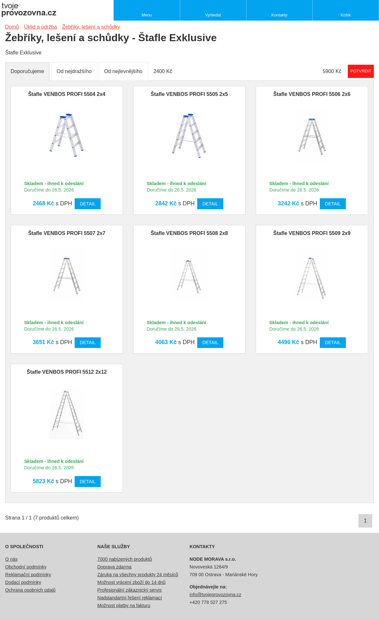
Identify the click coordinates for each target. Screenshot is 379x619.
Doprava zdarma (114, 566)
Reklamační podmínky (28, 574)
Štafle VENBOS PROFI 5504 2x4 (66, 94)
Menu (147, 15)
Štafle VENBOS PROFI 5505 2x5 (189, 94)
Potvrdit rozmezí (360, 71)
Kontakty (279, 15)
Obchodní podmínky (26, 566)
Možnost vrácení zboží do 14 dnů (131, 582)
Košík (345, 15)
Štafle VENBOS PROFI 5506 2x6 (311, 94)
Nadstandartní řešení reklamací (129, 597)
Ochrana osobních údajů (30, 590)
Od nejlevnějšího (123, 71)
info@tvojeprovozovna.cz (215, 594)
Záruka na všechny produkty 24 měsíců (137, 574)
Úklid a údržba (40, 27)
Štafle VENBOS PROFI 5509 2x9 (311, 233)
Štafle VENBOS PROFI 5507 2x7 (66, 233)
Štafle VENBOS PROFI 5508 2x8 (189, 233)
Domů (12, 27)
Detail (88, 203)
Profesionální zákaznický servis (129, 590)
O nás (11, 559)
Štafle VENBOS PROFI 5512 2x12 (67, 372)
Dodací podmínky (23, 582)
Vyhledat (213, 15)
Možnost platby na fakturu (124, 605)
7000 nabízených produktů (124, 559)
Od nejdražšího (74, 71)
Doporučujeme (27, 71)
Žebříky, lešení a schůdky (91, 27)
